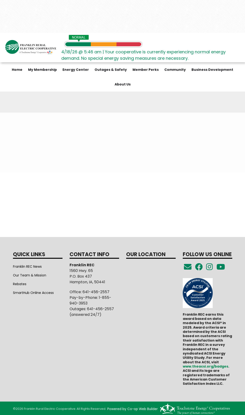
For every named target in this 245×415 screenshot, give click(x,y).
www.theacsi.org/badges (205, 366)
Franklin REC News (27, 266)
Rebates (19, 284)
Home (17, 69)
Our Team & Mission (29, 275)
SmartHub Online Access (33, 292)
